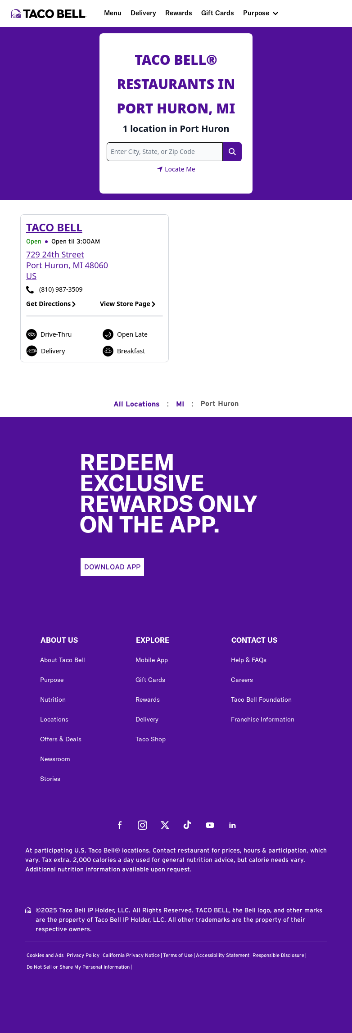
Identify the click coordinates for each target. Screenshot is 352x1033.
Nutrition (53, 699)
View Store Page (128, 303)
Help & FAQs (248, 660)
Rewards (178, 13)
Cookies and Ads (45, 955)
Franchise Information (262, 719)
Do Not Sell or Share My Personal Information (78, 967)
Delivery (143, 13)
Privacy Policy (83, 955)
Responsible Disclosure (278, 955)
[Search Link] (232, 151)
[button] (80, 642)
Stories (50, 779)
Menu (113, 13)
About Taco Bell (62, 660)
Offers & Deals (60, 739)
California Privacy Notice (131, 955)
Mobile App (151, 660)
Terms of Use (178, 955)
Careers (242, 680)
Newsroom (55, 759)
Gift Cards (217, 13)
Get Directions (51, 303)
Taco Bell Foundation (261, 699)
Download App (112, 567)
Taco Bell (54, 227)
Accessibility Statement (222, 955)
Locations (54, 719)
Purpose (256, 13)
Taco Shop (150, 739)
